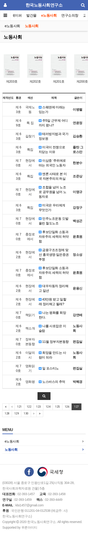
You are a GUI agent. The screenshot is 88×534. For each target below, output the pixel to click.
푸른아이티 (29, 527)
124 (48, 406)
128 (7, 413)
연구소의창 (69, 15)
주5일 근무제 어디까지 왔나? (53, 123)
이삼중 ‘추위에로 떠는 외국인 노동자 (52, 163)
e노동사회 (49, 15)
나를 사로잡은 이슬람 (52, 328)
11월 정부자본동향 (54, 342)
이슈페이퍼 (13, 15)
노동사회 (31, 26)
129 (16, 413)
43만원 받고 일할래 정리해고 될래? (52, 301)
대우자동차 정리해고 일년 (54, 288)
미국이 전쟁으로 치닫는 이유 (52, 149)
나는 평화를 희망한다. (52, 315)
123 (38, 406)
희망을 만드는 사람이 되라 (52, 355)
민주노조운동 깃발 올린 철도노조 (54, 221)
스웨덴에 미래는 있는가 (52, 109)
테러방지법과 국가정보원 (54, 136)
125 (57, 406)
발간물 (31, 15)
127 (76, 406)
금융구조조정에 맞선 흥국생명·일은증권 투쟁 (54, 254)
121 (19, 406)
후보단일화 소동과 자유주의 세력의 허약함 (54, 236)
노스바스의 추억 (52, 382)
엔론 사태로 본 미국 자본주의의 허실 (53, 176)
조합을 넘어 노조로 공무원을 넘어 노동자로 (52, 191)
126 (67, 406)
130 (26, 413)
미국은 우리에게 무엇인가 (52, 207)
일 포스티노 (49, 368)
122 (29, 406)
